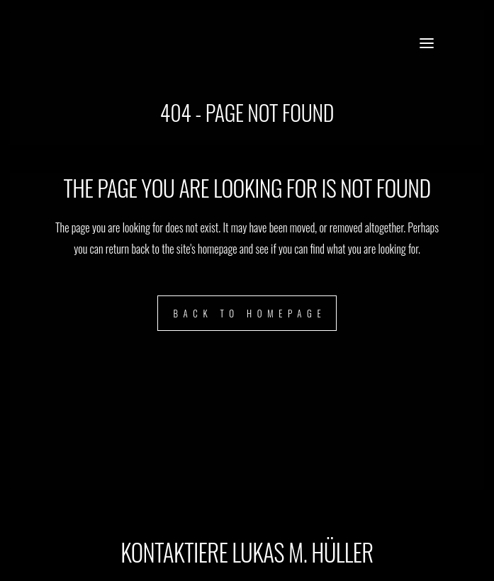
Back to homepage (249, 313)
